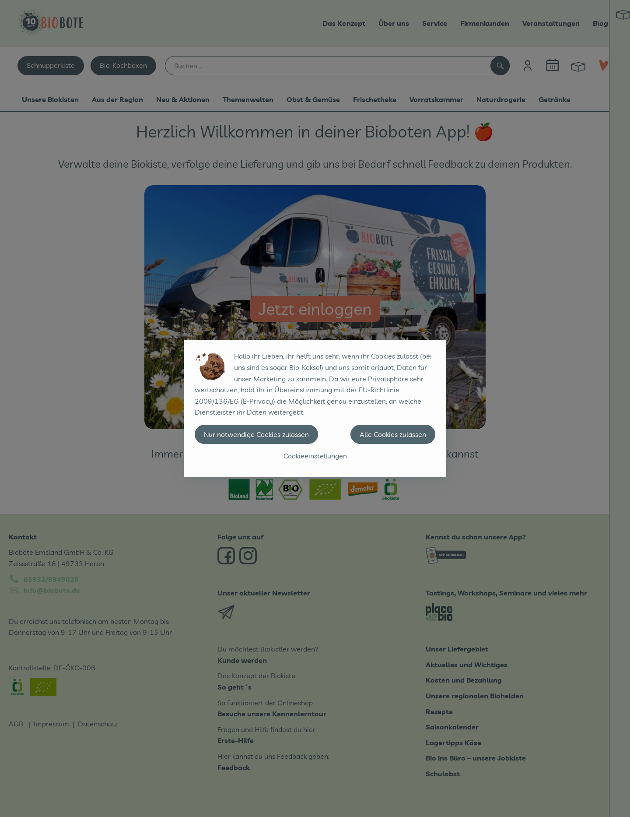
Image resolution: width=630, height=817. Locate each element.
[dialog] (315, 408)
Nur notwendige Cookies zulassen (256, 434)
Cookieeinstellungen (315, 455)
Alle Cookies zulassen (393, 434)
